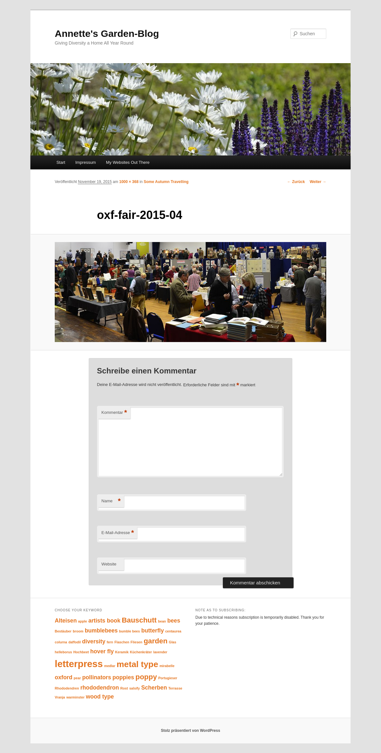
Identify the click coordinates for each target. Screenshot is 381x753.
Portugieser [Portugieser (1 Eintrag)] (167, 678)
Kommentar (114, 412)
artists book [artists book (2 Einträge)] (104, 620)
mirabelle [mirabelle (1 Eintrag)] (166, 666)
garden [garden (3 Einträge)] (155, 641)
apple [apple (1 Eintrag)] (82, 621)
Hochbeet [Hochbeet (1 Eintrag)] (81, 652)
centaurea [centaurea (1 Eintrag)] (173, 631)
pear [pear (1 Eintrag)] (77, 678)
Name (111, 501)
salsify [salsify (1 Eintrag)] (134, 688)
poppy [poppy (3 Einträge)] (146, 677)
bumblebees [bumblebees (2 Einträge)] (101, 630)
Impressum (85, 162)
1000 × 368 (128, 182)
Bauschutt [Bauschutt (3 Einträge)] (139, 620)
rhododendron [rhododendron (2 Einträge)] (99, 687)
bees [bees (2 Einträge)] (173, 620)
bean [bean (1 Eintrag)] (162, 621)
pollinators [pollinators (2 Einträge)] (96, 677)
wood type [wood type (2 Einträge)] (100, 696)
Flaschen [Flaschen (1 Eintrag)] (121, 642)
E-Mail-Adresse (117, 533)
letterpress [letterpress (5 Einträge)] (79, 663)
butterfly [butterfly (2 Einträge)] (152, 630)
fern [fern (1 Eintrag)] (110, 642)
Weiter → (318, 182)
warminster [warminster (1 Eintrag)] (75, 697)
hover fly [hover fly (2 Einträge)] (102, 651)
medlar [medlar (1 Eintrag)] (109, 666)
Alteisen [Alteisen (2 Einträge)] (66, 620)
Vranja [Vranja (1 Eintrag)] (60, 697)
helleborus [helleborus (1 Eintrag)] (63, 652)
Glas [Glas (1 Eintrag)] (172, 642)
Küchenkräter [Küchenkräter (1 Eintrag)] (141, 652)
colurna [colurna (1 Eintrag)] (61, 642)
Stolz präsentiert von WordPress (190, 730)
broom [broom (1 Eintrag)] (78, 631)
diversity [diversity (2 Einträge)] (93, 641)
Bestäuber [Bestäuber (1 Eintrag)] (63, 631)
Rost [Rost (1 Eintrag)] (124, 688)
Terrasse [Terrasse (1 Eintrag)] (175, 688)
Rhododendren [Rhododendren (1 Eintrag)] (67, 688)
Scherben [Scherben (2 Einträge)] (154, 687)
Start (60, 162)
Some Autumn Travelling (166, 182)
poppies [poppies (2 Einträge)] (123, 677)
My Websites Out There (128, 162)
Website (109, 564)
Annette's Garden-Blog (107, 33)
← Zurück (296, 182)
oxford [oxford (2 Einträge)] (63, 677)
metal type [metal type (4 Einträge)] (137, 664)
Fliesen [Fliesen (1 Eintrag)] (136, 642)
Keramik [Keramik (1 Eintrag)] (122, 652)
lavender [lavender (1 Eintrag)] (160, 652)
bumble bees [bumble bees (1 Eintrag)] (129, 631)
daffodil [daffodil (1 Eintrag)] (75, 642)
